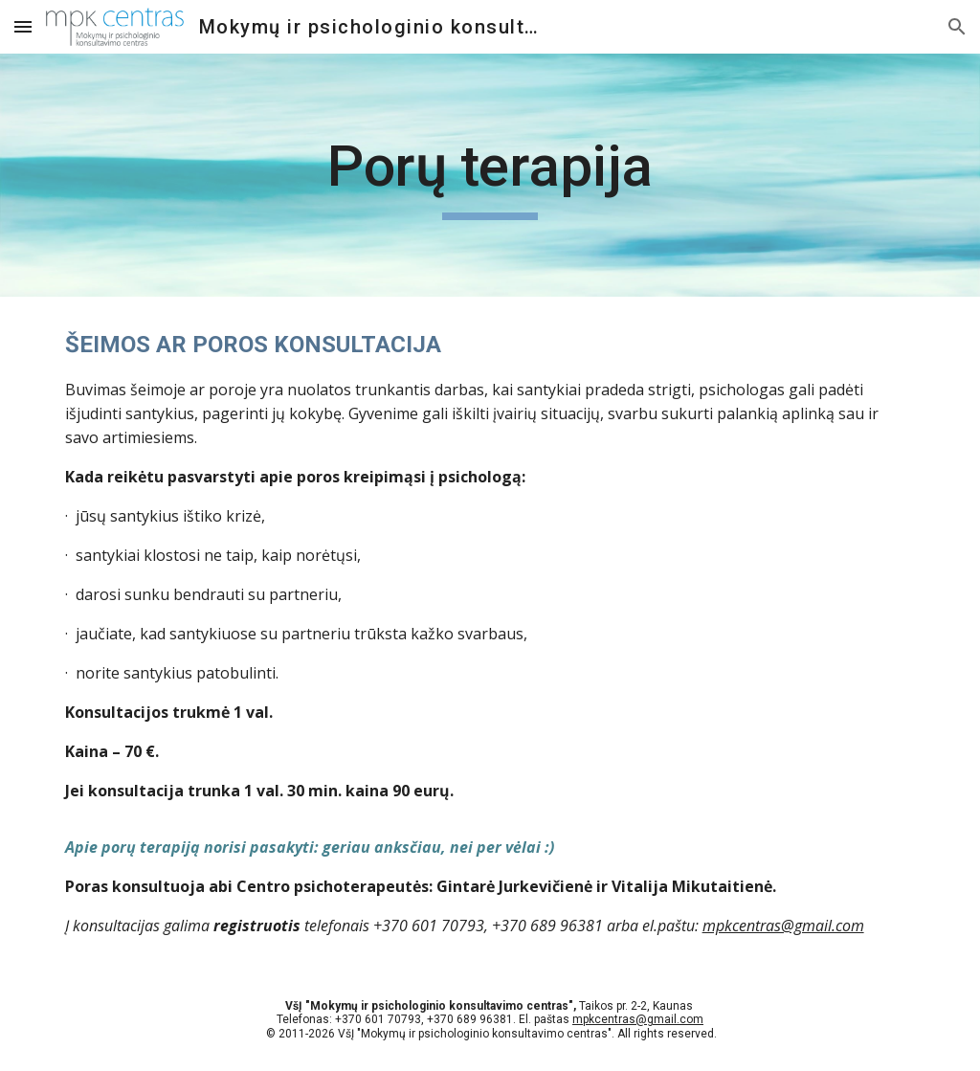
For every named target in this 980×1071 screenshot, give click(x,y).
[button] (23, 26)
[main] (489, 175)
